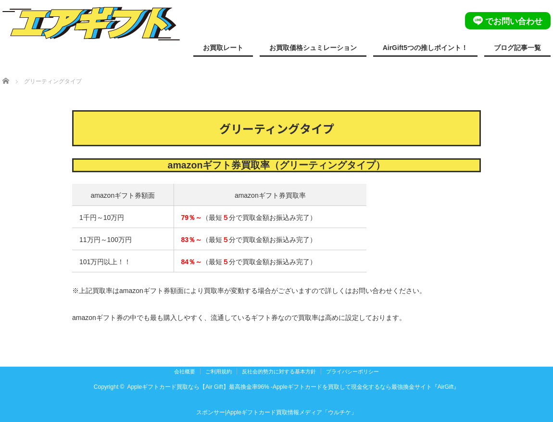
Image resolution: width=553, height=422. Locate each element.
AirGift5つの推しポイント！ (425, 47)
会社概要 (184, 371)
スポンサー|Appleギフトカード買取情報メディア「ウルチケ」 (276, 412)
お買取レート (223, 47)
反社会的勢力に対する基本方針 (279, 371)
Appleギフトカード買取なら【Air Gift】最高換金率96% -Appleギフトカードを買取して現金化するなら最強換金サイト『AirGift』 (293, 387)
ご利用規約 (218, 371)
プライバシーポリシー (352, 371)
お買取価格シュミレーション (313, 47)
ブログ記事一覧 (517, 47)
